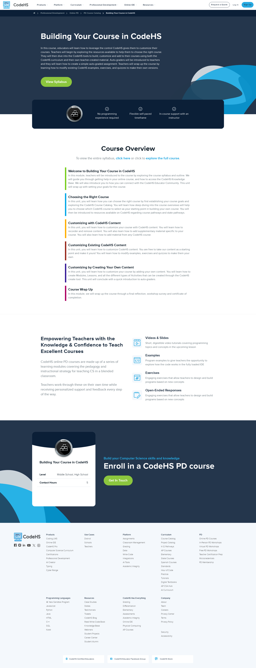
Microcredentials (206, 558)
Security (164, 632)
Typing (49, 566)
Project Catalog (168, 542)
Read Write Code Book (94, 622)
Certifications (52, 554)
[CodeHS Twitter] (34, 546)
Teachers (88, 546)
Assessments (129, 614)
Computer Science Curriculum (59, 550)
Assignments (129, 538)
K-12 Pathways (167, 546)
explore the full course (162, 158)
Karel (48, 629)
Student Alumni (91, 641)
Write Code (128, 554)
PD (200, 535)
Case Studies (90, 602)
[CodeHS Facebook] (15, 546)
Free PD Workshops (208, 550)
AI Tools (126, 562)
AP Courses (166, 550)
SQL (48, 625)
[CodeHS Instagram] (19, 546)
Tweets (87, 614)
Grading (126, 546)
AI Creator (50, 562)
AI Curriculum (167, 590)
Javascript (50, 606)
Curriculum (166, 535)
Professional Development (52, 13)
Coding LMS (51, 538)
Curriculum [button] (77, 5)
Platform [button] (59, 5)
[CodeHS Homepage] (17, 5)
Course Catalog (168, 538)
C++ (48, 622)
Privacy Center (167, 614)
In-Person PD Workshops (210, 542)
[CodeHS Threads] (38, 546)
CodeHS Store (164, 659)
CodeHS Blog (90, 618)
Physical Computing (132, 625)
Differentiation (129, 606)
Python (49, 610)
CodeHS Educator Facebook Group (128, 659)
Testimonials (90, 610)
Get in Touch (118, 480)
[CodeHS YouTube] (29, 546)
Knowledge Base (92, 625)
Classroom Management (134, 542)
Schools (88, 542)
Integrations (128, 558)
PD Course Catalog (92, 13)
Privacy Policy (167, 622)
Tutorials (165, 578)
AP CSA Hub (166, 586)
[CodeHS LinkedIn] (24, 546)
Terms (163, 618)
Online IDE (51, 542)
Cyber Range (52, 570)
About (163, 602)
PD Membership (206, 562)
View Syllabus (56, 82)
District (87, 538)
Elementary (166, 554)
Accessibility (166, 636)
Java (48, 614)
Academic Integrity (131, 566)
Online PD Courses (208, 538)
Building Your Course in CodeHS (120, 13)
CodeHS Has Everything (134, 598)
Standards (165, 566)
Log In (236, 5)
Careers (164, 610)
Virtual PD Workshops (209, 546)
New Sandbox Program (57, 602)
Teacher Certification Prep (211, 554)
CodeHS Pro (51, 546)
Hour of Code (167, 570)
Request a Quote (219, 4)
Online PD (74, 13)
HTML (49, 618)
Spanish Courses (169, 562)
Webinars (88, 629)
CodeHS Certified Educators (80, 659)
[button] (42, 5)
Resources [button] (149, 5)
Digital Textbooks (169, 582)
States (87, 606)
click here (123, 158)
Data (125, 550)
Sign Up (248, 4)
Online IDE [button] (130, 5)
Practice (164, 574)
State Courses (167, 558)
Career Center (90, 637)
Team (163, 606)
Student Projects (91, 633)
